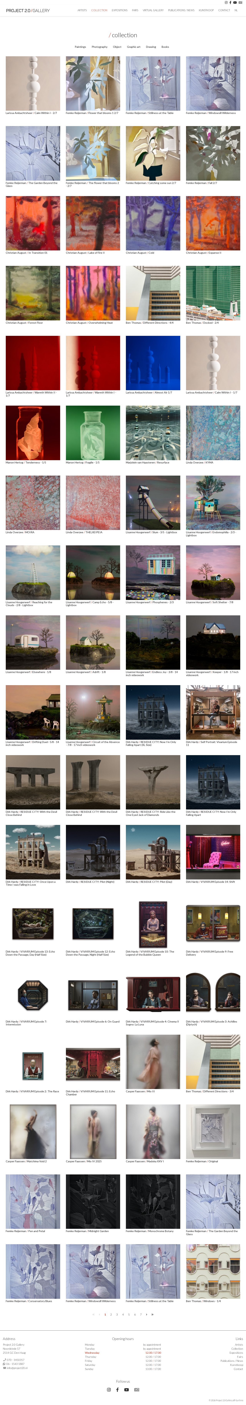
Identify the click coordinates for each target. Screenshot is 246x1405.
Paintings (80, 46)
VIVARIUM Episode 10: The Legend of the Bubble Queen (150, 953)
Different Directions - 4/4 (158, 322)
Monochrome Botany (161, 1231)
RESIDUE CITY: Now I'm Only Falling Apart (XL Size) (151, 743)
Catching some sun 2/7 (162, 182)
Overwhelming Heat (101, 322)
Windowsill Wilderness (222, 113)
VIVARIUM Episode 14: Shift (218, 881)
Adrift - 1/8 (99, 672)
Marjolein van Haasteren (140, 462)
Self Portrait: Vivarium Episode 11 (211, 743)
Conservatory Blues (40, 1301)
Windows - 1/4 (212, 1301)
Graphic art (133, 46)
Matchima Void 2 (37, 1161)
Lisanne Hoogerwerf (138, 532)
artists (82, 10)
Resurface (163, 462)
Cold (151, 252)
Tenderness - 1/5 (35, 462)
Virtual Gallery (153, 10)
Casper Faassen (135, 1091)
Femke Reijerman (76, 113)
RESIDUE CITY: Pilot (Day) (156, 881)
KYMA (209, 462)
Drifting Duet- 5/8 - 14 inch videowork (32, 743)
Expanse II (215, 252)
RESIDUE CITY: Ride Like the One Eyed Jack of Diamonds (150, 813)
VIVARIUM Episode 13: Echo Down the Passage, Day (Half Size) (30, 953)
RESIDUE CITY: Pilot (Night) (97, 881)
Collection (99, 10)
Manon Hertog (15, 462)
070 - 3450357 (15, 1359)
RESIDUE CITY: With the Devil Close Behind (31, 813)
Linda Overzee (195, 462)
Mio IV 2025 (94, 1161)
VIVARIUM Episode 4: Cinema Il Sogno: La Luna (152, 1023)
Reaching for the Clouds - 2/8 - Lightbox (29, 604)
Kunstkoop (206, 10)
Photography (99, 46)
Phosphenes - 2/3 (163, 602)
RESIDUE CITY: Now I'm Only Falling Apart (211, 813)
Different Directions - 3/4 (218, 1091)
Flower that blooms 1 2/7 (103, 113)
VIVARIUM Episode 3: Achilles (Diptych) (211, 1023)
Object (117, 46)
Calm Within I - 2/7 (46, 113)
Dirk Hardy (132, 742)
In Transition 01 (37, 252)
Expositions (119, 10)
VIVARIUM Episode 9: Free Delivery (209, 953)
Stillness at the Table (161, 113)
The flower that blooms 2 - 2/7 (92, 184)
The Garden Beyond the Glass (31, 184)
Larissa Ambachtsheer (19, 113)
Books (165, 46)
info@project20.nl (17, 1368)
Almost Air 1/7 (163, 392)
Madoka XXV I (155, 1161)
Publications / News (181, 10)
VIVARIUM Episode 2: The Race (39, 1091)
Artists (239, 1344)
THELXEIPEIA (93, 532)
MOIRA (29, 532)
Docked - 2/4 (211, 322)
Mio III (151, 1091)
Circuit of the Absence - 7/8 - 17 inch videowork (93, 743)
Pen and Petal (36, 1231)
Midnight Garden (98, 1231)
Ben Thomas (134, 322)
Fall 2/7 (213, 182)
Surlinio (239, 1400)
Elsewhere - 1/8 (41, 672)
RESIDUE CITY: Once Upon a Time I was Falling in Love (31, 883)
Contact (224, 10)
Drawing (151, 46)
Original (213, 1161)
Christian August (16, 252)
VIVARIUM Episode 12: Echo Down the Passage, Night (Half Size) (90, 953)
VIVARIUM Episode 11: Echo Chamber (90, 1093)
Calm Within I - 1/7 (226, 392)
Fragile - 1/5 (93, 462)
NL (236, 10)
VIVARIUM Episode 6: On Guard (100, 1021)
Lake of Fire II (97, 252)
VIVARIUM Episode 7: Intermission (26, 1023)
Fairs (135, 10)
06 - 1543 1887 (15, 1363)
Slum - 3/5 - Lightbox (164, 532)
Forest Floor (35, 322)
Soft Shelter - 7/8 (223, 602)
